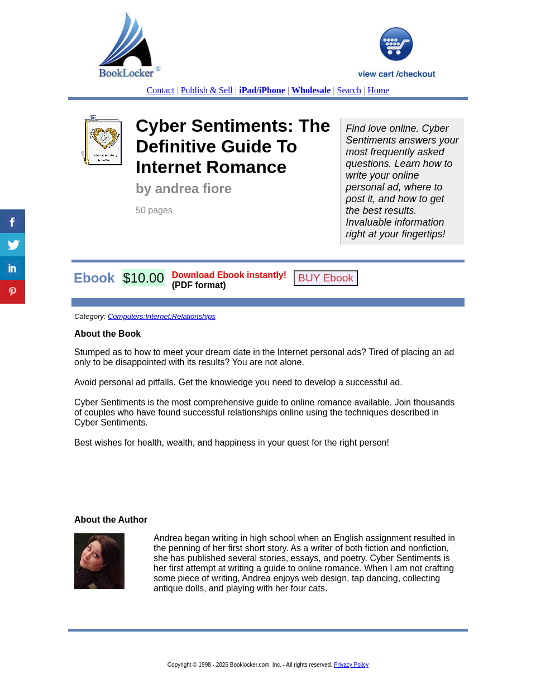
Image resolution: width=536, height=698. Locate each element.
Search (349, 90)
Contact (161, 90)
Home (378, 90)
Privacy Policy (351, 665)
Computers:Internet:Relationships (162, 316)
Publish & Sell (207, 90)
